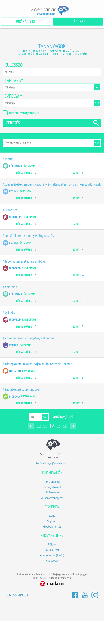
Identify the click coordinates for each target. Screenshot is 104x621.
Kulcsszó (14, 65)
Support (52, 521)
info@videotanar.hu (57, 463)
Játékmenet (52, 492)
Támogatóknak (52, 487)
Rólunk (52, 544)
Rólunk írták (52, 550)
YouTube (85, 595)
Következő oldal (74, 426)
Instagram (94, 595)
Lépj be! (78, 21)
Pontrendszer (52, 481)
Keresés (13, 123)
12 (39, 426)
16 (65, 426)
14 (52, 426)
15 (59, 426)
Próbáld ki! (26, 21)
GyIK (52, 516)
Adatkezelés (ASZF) (52, 555)
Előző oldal (30, 426)
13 (45, 426)
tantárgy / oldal (64, 417)
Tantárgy (14, 80)
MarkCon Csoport (52, 583)
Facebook (75, 595)
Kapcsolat (52, 560)
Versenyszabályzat (52, 498)
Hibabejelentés (52, 526)
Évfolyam (13, 96)
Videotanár (52, 10)
